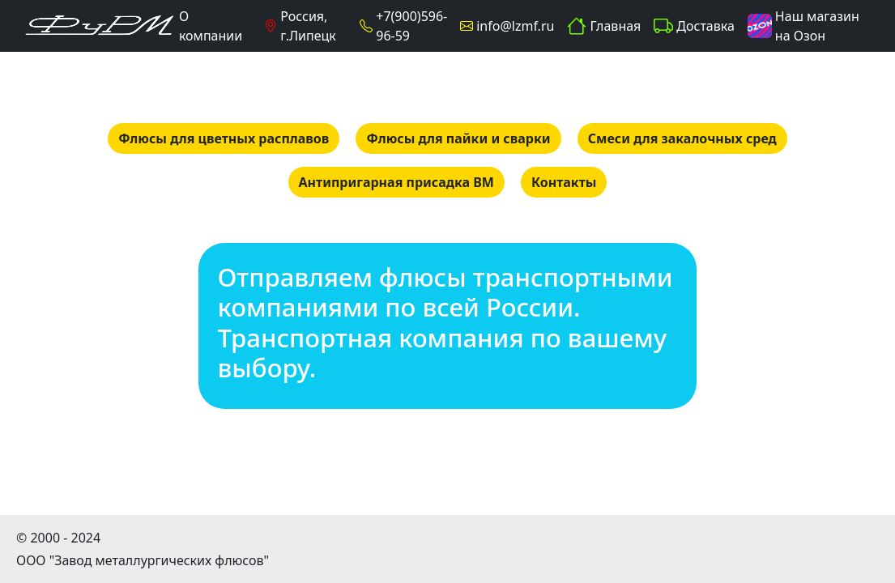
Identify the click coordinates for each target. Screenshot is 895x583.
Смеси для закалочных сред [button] (682, 138)
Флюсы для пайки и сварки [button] (458, 138)
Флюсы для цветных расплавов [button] (223, 138)
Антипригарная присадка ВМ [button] (396, 182)
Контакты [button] (563, 182)
